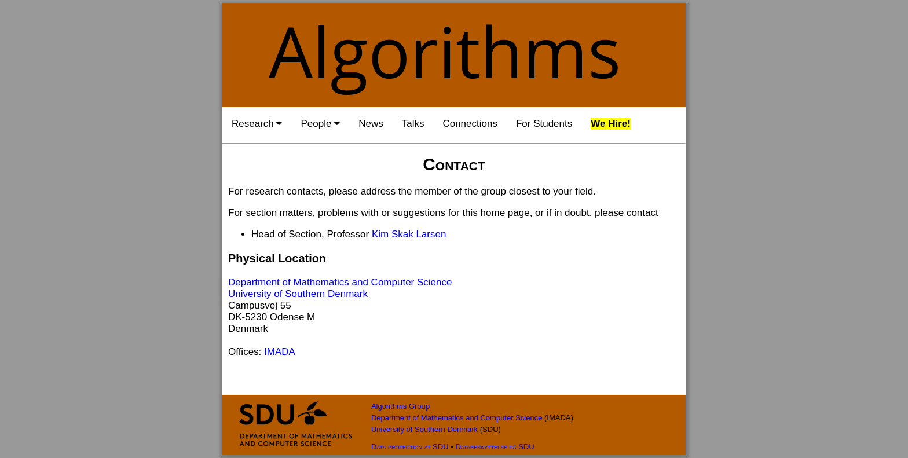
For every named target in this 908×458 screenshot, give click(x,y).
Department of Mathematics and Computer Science (340, 282)
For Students (544, 123)
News (370, 123)
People (320, 123)
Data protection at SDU (410, 446)
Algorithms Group (400, 406)
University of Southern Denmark (298, 293)
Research (257, 123)
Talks (413, 123)
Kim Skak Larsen (409, 234)
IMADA (279, 351)
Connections (469, 123)
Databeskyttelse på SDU (494, 446)
